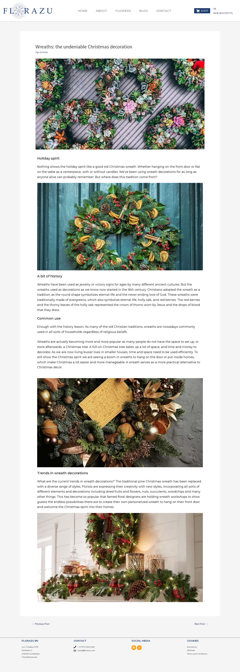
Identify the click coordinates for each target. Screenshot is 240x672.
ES (223, 13)
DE (220, 13)
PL (231, 13)
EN (215, 8)
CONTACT (163, 11)
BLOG (143, 11)
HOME (83, 11)
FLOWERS (123, 11)
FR (226, 13)
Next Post (201, 623)
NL (217, 13)
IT (229, 13)
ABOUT (101, 11)
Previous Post (41, 623)
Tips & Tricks (42, 52)
